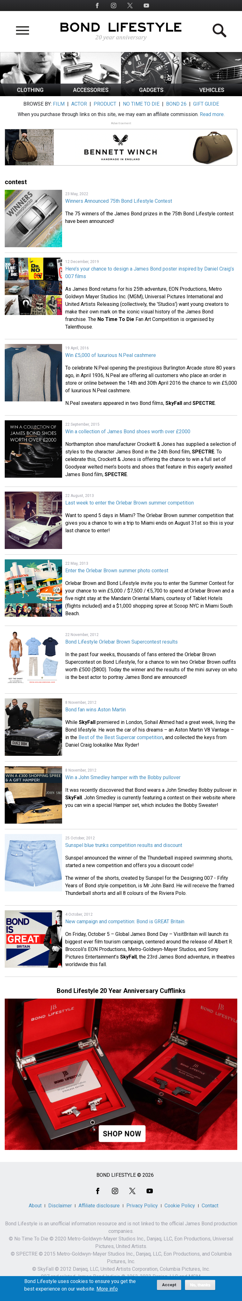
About (35, 1206)
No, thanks (200, 1287)
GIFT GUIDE (206, 104)
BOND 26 (176, 104)
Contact (210, 1206)
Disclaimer (60, 1206)
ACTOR (79, 104)
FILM (59, 104)
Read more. (212, 114)
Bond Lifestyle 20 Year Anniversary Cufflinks (121, 991)
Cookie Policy (179, 1206)
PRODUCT (105, 104)
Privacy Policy (142, 1206)
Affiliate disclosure (99, 1206)
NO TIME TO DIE (141, 104)
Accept (169, 1287)
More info (107, 1291)
